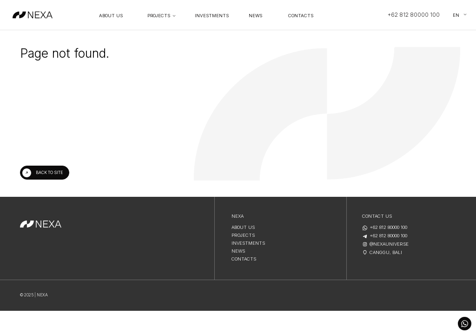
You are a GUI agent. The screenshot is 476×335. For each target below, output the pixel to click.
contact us (377, 216)
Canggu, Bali (386, 252)
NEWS (255, 15)
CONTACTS (243, 259)
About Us (111, 15)
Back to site (49, 172)
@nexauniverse (389, 244)
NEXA (237, 216)
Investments (212, 15)
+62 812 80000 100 (414, 15)
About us (243, 227)
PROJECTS (158, 15)
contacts (300, 15)
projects (243, 235)
